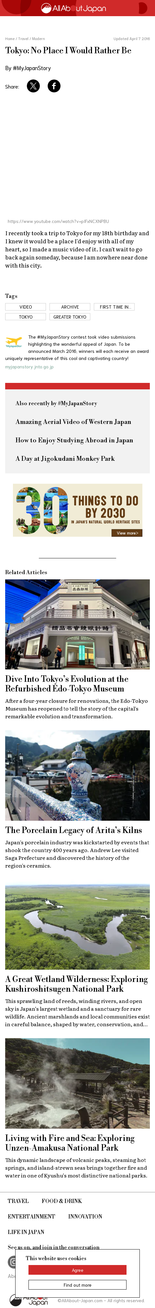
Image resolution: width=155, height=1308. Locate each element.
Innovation (85, 1217)
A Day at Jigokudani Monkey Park (65, 459)
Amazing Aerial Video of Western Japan (73, 422)
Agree (77, 1270)
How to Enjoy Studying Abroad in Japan (74, 441)
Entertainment (31, 1217)
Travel (18, 1201)
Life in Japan (26, 1232)
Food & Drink (62, 1201)
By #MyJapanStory (28, 67)
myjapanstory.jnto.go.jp (29, 366)
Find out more (78, 1285)
